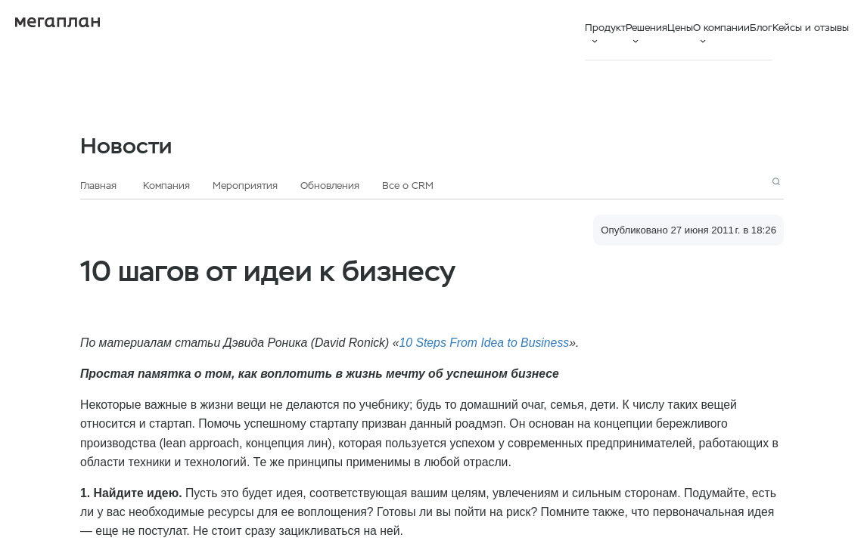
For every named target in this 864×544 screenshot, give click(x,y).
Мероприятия (245, 185)
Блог (761, 27)
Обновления (329, 185)
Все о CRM (408, 185)
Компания (166, 185)
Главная (98, 185)
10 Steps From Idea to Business (484, 342)
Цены (680, 27)
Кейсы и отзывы (810, 27)
